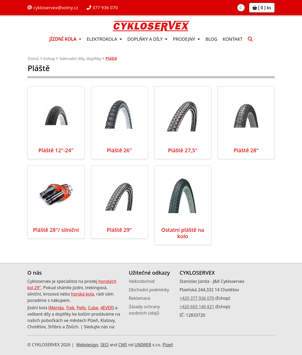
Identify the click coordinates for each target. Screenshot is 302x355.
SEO (104, 345)
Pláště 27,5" (182, 150)
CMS (122, 345)
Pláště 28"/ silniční (56, 229)
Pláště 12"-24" (55, 150)
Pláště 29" (119, 229)
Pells (81, 308)
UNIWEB (142, 345)
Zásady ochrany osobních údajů (144, 310)
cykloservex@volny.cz (52, 7)
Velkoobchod (142, 281)
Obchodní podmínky (149, 290)
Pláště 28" (246, 150)
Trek (70, 308)
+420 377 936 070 (197, 298)
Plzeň (167, 345)
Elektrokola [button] (102, 39)
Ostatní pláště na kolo (182, 233)
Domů (33, 58)
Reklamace (139, 298)
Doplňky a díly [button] (145, 39)
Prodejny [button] (184, 39)
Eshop (49, 58)
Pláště (111, 58)
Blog (211, 39)
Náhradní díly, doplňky (80, 58)
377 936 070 (102, 7)
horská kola (82, 294)
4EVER (106, 308)
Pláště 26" (119, 150)
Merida (57, 308)
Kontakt (233, 39)
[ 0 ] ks (261, 7)
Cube (93, 308)
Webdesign (87, 345)
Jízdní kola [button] (63, 39)
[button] (250, 39)
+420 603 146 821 (197, 307)
